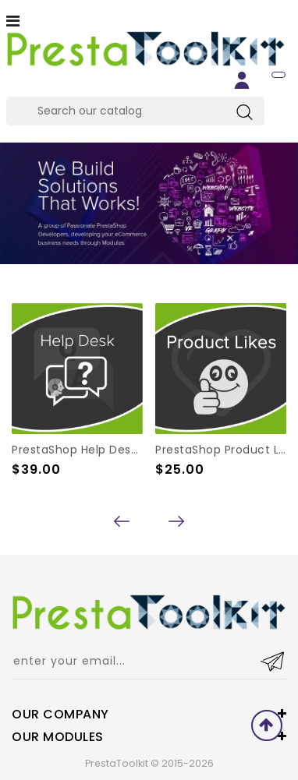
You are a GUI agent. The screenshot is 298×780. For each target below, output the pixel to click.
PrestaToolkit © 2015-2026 (149, 763)
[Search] (135, 111)
